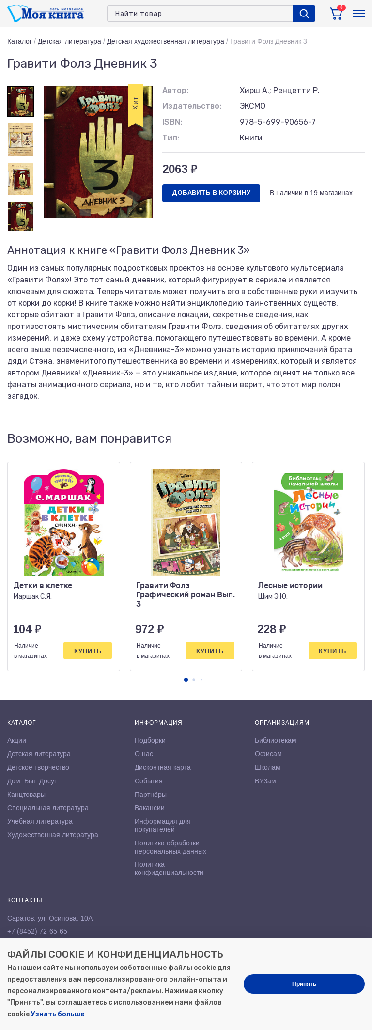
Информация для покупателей (163, 825)
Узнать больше (57, 1014)
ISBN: (172, 121)
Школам (267, 767)
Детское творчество (38, 767)
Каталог (19, 41)
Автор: (175, 90)
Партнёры (151, 794)
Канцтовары (26, 794)
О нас (144, 754)
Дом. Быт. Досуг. (32, 781)
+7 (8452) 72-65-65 (37, 931)
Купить (88, 651)
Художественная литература (52, 835)
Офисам (268, 754)
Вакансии (150, 808)
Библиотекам (275, 740)
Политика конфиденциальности (169, 868)
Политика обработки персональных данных (170, 847)
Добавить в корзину (211, 192)
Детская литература (69, 41)
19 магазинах (331, 193)
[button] (186, 680)
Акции (16, 740)
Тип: (170, 137)
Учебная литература (40, 821)
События (149, 781)
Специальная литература (48, 808)
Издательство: (191, 105)
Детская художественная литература (165, 41)
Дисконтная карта (163, 767)
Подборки (150, 740)
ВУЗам (265, 781)
